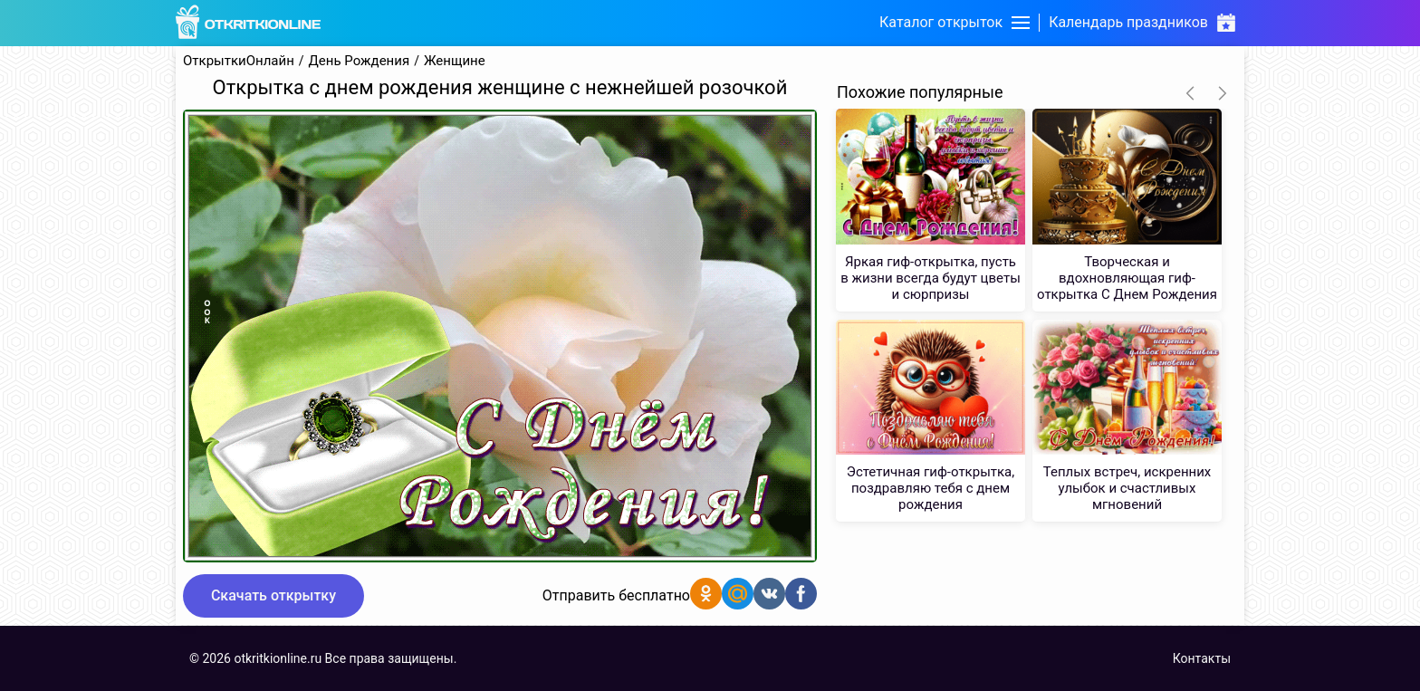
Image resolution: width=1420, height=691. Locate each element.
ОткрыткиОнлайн (238, 61)
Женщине (454, 61)
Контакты (1202, 658)
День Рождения (359, 61)
